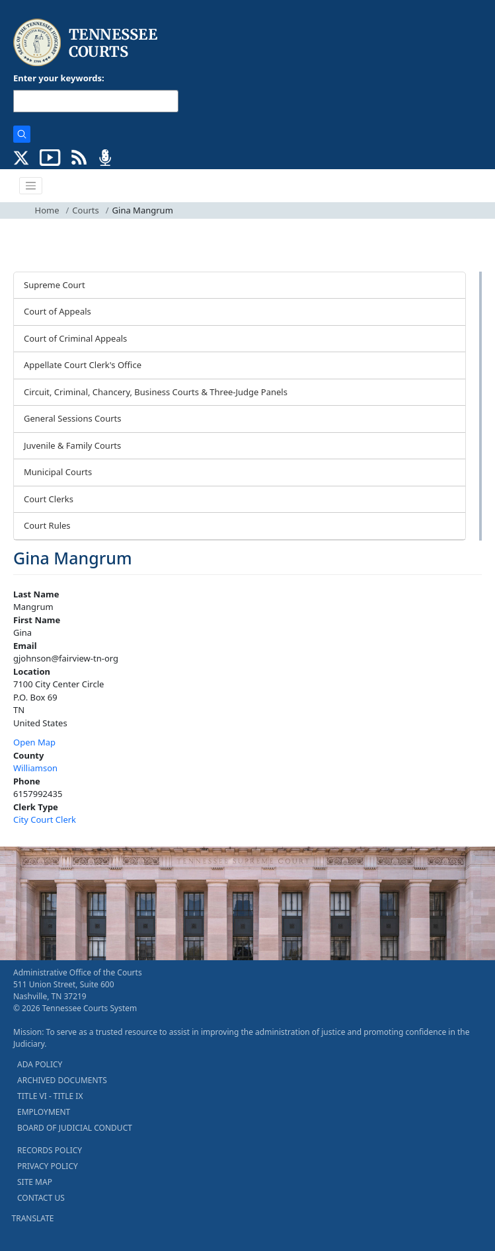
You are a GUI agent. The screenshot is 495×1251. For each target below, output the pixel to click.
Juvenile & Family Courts (72, 445)
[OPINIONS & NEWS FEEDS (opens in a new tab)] (79, 157)
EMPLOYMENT (43, 1112)
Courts (85, 210)
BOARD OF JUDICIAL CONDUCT (74, 1127)
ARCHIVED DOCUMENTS (62, 1080)
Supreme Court (54, 285)
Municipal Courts (58, 472)
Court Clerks (48, 499)
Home (47, 210)
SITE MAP (34, 1182)
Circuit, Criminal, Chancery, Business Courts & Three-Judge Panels (155, 392)
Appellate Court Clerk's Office (82, 365)
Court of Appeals (57, 311)
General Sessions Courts (73, 418)
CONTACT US (41, 1197)
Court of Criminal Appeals (75, 338)
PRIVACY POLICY (47, 1166)
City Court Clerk (44, 819)
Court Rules (47, 525)
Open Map (34, 742)
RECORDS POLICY (49, 1150)
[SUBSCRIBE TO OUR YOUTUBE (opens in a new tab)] (50, 157)
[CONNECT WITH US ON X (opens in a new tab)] (21, 157)
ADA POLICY (39, 1064)
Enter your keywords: (58, 78)
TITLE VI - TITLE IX (50, 1096)
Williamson (35, 768)
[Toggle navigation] (31, 185)
